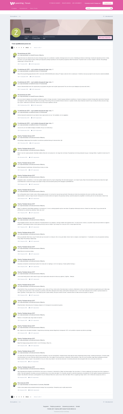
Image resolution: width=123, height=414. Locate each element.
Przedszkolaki (43, 71)
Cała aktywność (23, 8)
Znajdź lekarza (66, 3)
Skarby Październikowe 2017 (26, 136)
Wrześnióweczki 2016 (24, 53)
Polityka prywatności (55, 406)
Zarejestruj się (107, 3)
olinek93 (32, 55)
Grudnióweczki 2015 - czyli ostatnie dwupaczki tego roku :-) (35, 69)
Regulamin (46, 406)
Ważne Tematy (33, 8)
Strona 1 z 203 (37, 47)
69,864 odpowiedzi (33, 390)
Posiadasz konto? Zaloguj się (93, 3)
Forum (27, 3)
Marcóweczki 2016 (23, 383)
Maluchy (41, 55)
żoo (19, 55)
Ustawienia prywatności (68, 406)
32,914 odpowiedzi (35, 76)
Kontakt (78, 406)
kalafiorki (32, 71)
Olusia (31, 384)
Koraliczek (33, 137)
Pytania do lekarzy (54, 3)
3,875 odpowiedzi (35, 143)
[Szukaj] (91, 8)
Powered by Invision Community (61, 411)
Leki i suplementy (77, 3)
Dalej (27, 47)
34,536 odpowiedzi (34, 64)
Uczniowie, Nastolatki (43, 384)
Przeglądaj (14, 8)
